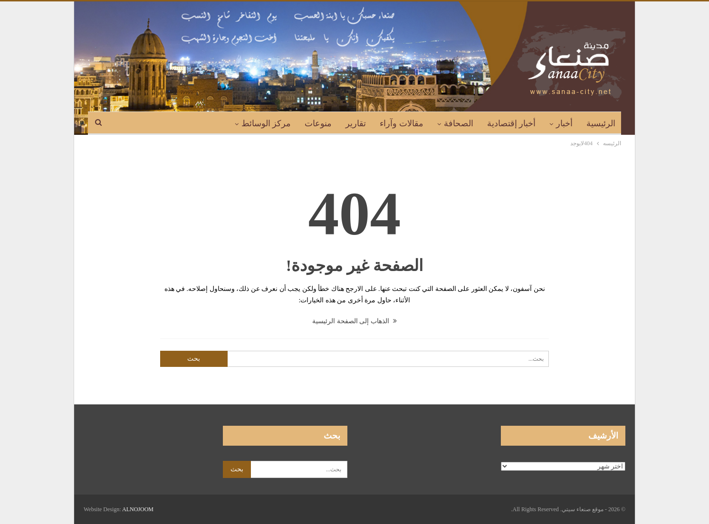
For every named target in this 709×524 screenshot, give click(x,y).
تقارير (355, 123)
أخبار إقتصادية (511, 123)
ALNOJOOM (137, 509)
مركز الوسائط (266, 123)
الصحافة (458, 123)
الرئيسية (600, 123)
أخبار (564, 123)
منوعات (318, 123)
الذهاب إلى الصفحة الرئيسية (354, 321)
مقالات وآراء (401, 123)
